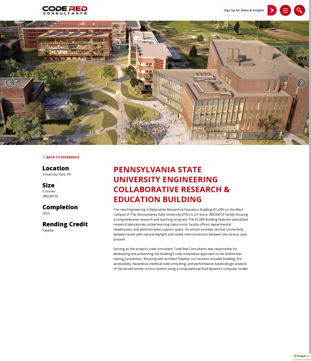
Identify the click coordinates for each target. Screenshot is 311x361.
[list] (285, 10)
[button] (288, 10)
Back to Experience (60, 157)
